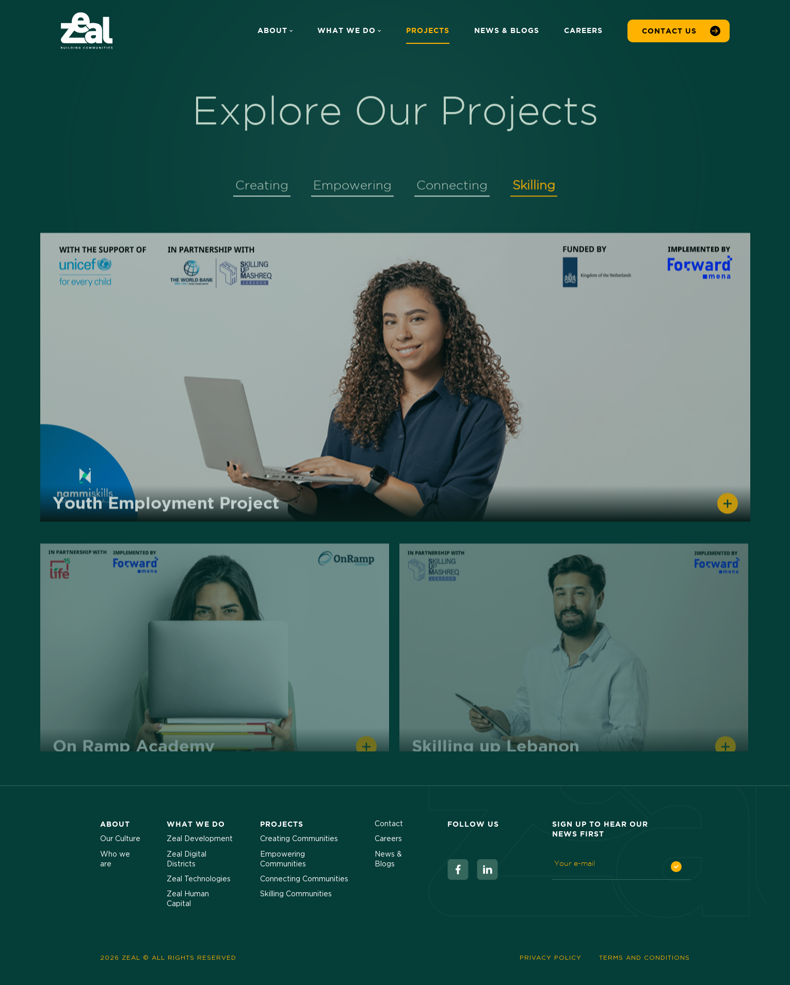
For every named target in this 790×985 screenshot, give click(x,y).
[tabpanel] (395, 494)
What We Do (349, 30)
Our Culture (120, 839)
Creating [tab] (261, 188)
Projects (427, 30)
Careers (583, 30)
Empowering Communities (283, 859)
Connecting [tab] (452, 188)
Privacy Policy (551, 958)
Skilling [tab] (533, 188)
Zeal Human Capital (188, 899)
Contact (389, 824)
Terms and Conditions (644, 958)
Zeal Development (200, 839)
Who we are (115, 859)
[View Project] (395, 384)
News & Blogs (506, 30)
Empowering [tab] (352, 188)
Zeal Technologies (199, 879)
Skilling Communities (296, 894)
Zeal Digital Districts (186, 859)
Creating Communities (299, 839)
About (275, 30)
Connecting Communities (304, 879)
